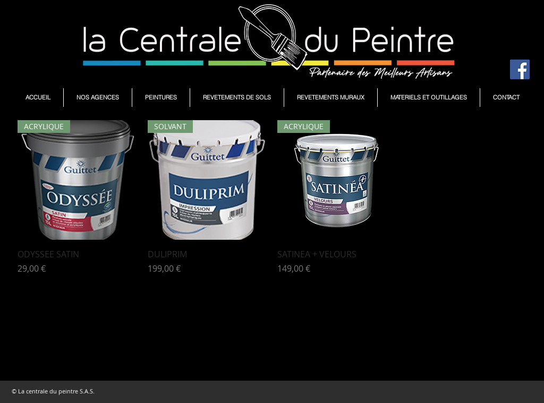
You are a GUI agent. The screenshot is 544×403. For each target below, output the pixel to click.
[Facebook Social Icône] (520, 69)
